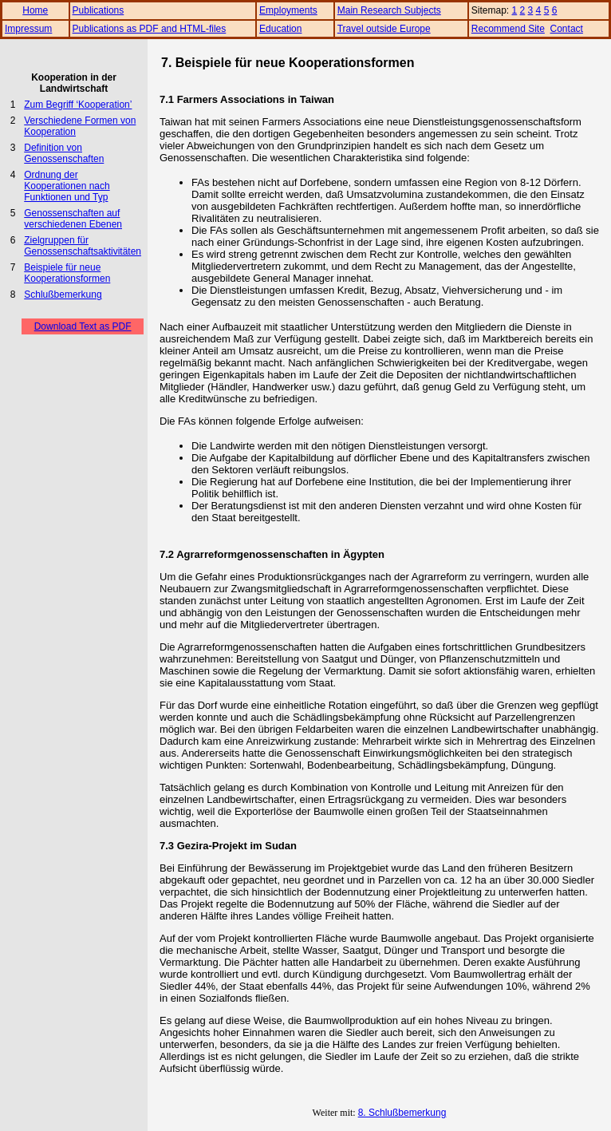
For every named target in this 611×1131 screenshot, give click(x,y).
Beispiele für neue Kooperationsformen (67, 273)
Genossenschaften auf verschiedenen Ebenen (73, 219)
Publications (98, 10)
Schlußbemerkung (62, 294)
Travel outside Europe (384, 28)
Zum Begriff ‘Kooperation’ (78, 104)
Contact (566, 28)
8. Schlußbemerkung (402, 1112)
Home (35, 10)
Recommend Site (508, 28)
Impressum (28, 28)
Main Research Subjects (389, 10)
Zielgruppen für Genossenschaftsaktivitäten (82, 246)
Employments (288, 10)
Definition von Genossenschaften (64, 153)
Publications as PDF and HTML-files (150, 28)
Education (280, 28)
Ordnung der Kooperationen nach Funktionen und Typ (66, 186)
